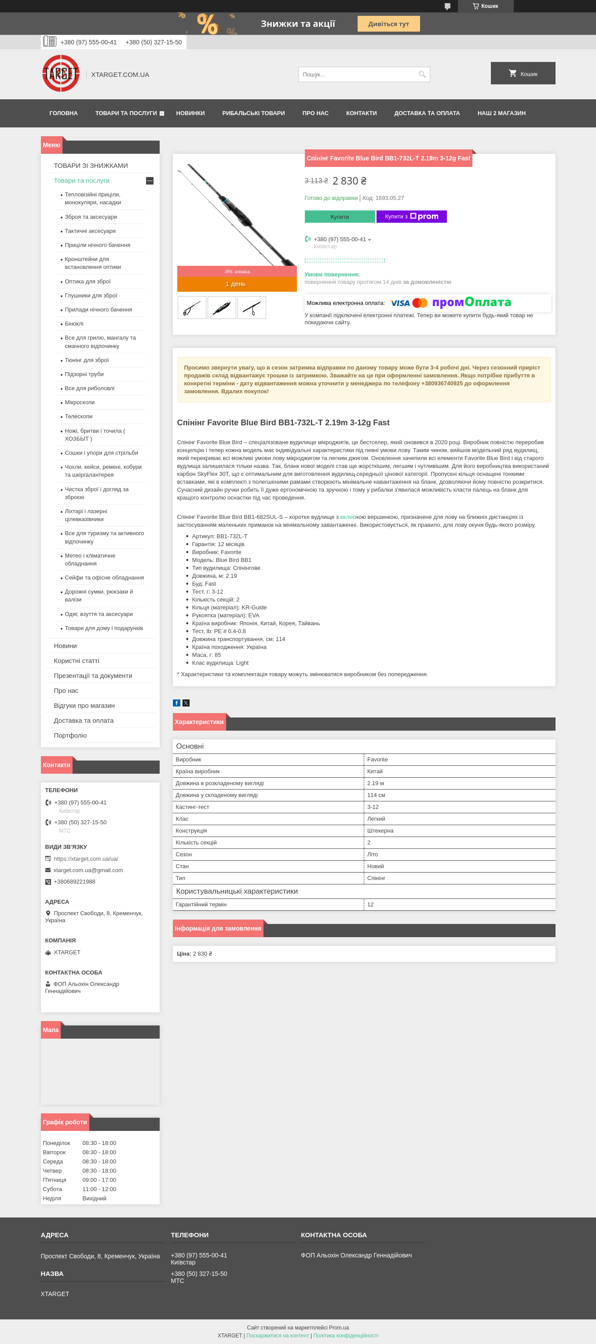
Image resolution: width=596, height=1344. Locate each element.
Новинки (190, 113)
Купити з (412, 217)
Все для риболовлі (90, 388)
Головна (64, 113)
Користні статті (76, 660)
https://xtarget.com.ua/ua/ (86, 858)
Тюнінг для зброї (87, 360)
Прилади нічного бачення (98, 309)
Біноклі (74, 323)
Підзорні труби (84, 374)
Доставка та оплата (427, 113)
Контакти (361, 113)
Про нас (316, 113)
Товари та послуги (126, 113)
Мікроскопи (80, 402)
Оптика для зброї (88, 281)
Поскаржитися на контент (277, 1336)
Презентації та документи (93, 675)
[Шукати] (422, 74)
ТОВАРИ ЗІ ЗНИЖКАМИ (91, 165)
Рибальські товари (253, 113)
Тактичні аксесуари (90, 231)
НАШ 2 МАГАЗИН (502, 113)
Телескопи (79, 416)
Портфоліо (70, 735)
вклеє (347, 517)
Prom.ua (339, 1328)
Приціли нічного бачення (98, 245)
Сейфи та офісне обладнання (104, 577)
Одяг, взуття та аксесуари (99, 614)
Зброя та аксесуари (91, 217)
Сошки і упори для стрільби (101, 452)
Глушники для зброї (91, 295)
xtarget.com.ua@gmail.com (88, 870)
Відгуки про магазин (84, 705)
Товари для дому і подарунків (104, 628)
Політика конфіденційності (345, 1336)
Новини (65, 645)
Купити (340, 217)
